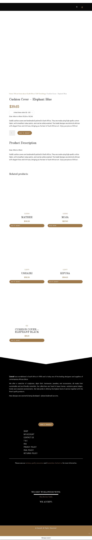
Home (11, 94)
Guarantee (50, 463)
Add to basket (24, 133)
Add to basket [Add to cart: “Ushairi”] (15, 282)
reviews (28, 463)
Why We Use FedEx (45, 497)
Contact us (58, 463)
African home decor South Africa (24, 94)
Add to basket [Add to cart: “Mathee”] (15, 226)
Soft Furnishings (41, 94)
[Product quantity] (12, 133)
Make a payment (46, 425)
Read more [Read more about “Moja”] (52, 226)
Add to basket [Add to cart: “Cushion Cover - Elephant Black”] (15, 340)
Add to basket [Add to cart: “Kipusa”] (53, 282)
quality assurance (38, 463)
